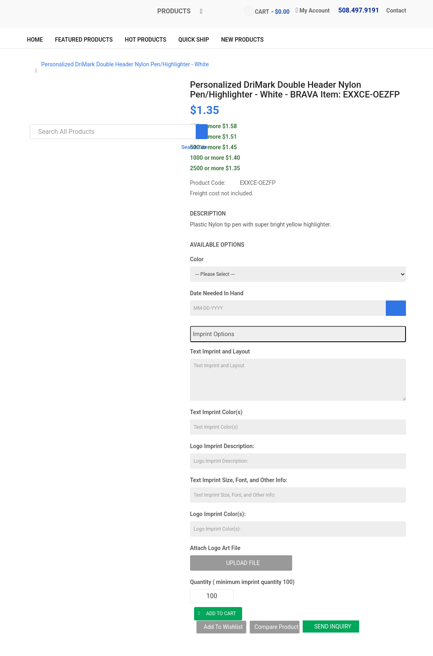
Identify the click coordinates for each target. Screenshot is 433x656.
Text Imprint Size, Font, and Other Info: (238, 480)
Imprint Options (213, 334)
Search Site (194, 147)
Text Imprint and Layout (220, 351)
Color (197, 259)
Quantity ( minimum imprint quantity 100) (242, 582)
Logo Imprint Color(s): (218, 514)
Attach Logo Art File (215, 548)
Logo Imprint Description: (222, 446)
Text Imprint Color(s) (216, 412)
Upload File (242, 563)
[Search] (202, 131)
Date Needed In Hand (217, 293)
